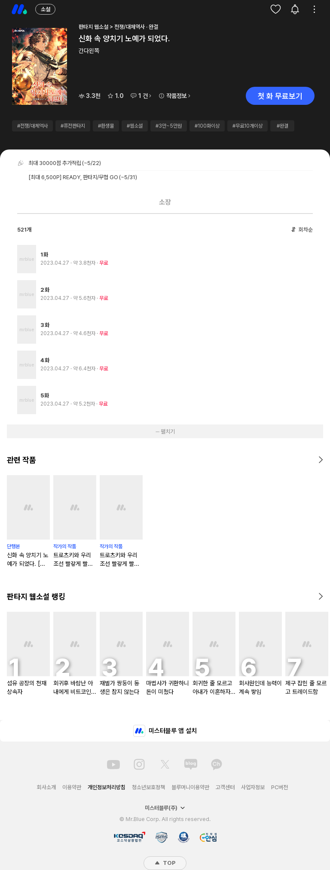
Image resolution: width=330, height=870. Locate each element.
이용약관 (71, 787)
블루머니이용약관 (190, 787)
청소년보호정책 (148, 787)
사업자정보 (253, 787)
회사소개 (46, 787)
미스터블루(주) (165, 808)
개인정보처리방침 (106, 787)
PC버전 (279, 787)
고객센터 (225, 787)
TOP (165, 863)
